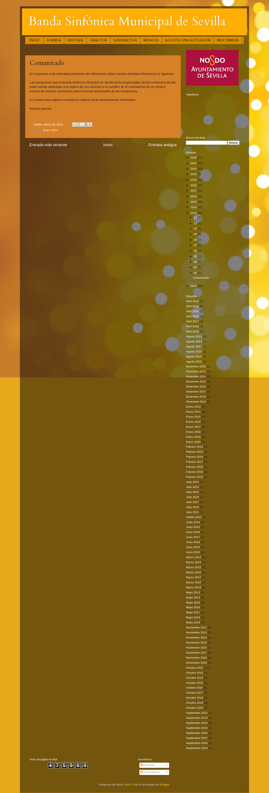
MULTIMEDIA (228, 40)
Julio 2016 (192, 497)
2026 (194, 157)
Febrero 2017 (194, 461)
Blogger (164, 784)
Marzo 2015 (193, 567)
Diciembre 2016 (196, 386)
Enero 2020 (193, 441)
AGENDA (54, 40)
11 (196, 223)
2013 (194, 212)
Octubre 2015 (194, 682)
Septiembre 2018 (197, 743)
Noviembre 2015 (196, 642)
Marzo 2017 (193, 577)
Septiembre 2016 (197, 732)
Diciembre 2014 (196, 376)
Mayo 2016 (193, 607)
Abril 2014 (192, 306)
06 (196, 250)
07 (196, 245)
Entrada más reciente (48, 145)
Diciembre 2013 (196, 371)
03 (196, 267)
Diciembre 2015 (196, 381)
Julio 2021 (192, 512)
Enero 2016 (193, 421)
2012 (194, 285)
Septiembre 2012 (197, 712)
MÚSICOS (151, 40)
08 (196, 239)
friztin (128, 784)
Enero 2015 (193, 416)
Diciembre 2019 (196, 401)
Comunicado (201, 277)
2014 (194, 207)
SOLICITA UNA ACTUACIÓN (188, 40)
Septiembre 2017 (197, 738)
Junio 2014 (193, 522)
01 (196, 272)
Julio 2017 (192, 502)
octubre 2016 (194, 687)
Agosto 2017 (194, 346)
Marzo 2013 (193, 557)
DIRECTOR (98, 40)
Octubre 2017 (194, 692)
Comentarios (150, 772)
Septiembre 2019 (197, 748)
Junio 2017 (193, 537)
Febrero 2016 (194, 456)
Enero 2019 (193, 436)
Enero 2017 (193, 426)
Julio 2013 (192, 482)
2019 (194, 179)
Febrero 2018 (194, 466)
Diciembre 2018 (196, 396)
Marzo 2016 (193, 572)
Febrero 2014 (194, 446)
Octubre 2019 (194, 702)
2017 (194, 190)
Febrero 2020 (194, 476)
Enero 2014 (193, 411)
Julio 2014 (192, 487)
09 (196, 234)
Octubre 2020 (194, 707)
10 (196, 228)
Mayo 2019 (193, 622)
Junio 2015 (193, 527)
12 (196, 217)
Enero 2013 (50, 130)
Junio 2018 (193, 542)
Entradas (147, 765)
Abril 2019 (192, 331)
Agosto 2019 (194, 356)
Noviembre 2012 (196, 627)
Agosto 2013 (194, 336)
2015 (194, 201)
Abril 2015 (192, 311)
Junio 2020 (193, 552)
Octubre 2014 (194, 677)
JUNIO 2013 (194, 517)
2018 (194, 185)
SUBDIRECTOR (125, 40)
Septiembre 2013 (197, 717)
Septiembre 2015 (197, 727)
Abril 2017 (192, 321)
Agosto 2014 (194, 341)
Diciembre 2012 (196, 366)
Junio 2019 (193, 547)
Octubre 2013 (194, 672)
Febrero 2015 (194, 451)
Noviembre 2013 (196, 632)
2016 (194, 196)
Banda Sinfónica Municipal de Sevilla (127, 21)
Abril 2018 (192, 326)
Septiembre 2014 (197, 722)
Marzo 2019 (193, 587)
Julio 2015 (192, 492)
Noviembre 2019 (196, 662)
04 (196, 261)
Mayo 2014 (193, 597)
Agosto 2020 (194, 361)
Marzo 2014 (193, 562)
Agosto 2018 (194, 351)
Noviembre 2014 (196, 637)
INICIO (34, 40)
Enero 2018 (193, 431)
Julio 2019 (192, 507)
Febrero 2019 (194, 471)
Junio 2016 (193, 532)
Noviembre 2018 (196, 657)
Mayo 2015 (193, 602)
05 (196, 256)
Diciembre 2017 (196, 391)
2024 (194, 168)
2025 (194, 163)
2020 (194, 174)
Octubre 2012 (194, 667)
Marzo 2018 (193, 582)
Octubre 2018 (194, 697)
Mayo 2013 (193, 592)
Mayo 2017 (193, 612)
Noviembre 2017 (196, 652)
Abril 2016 (192, 316)
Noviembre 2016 (196, 647)
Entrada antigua (163, 145)
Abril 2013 (192, 301)
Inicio (107, 145)
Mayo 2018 (193, 617)
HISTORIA (75, 40)
